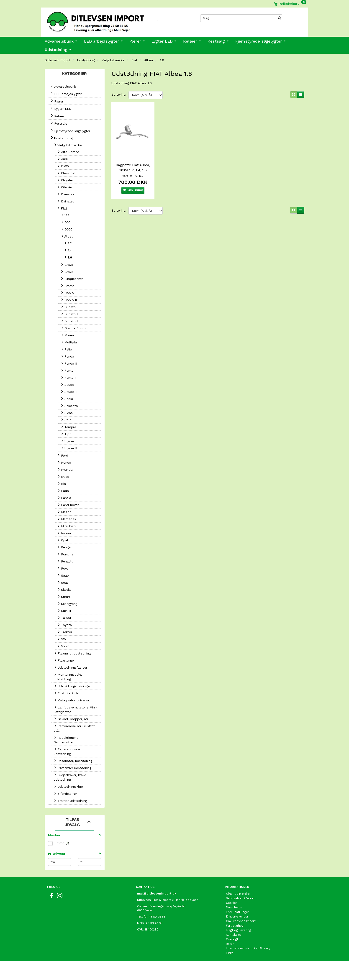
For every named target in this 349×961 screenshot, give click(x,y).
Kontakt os (233, 934)
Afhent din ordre (238, 893)
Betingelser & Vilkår (240, 898)
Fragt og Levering (238, 930)
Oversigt (232, 939)
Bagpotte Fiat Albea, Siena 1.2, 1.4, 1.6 (133, 166)
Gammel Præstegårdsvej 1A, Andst (161, 906)
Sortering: (118, 94)
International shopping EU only (248, 948)
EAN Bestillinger (237, 912)
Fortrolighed (235, 925)
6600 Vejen (145, 910)
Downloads (234, 907)
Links (229, 953)
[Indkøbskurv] (290, 4)
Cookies (231, 903)
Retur (230, 944)
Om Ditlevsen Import (241, 921)
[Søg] (279, 18)
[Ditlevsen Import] (108, 20)
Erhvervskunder (237, 916)
